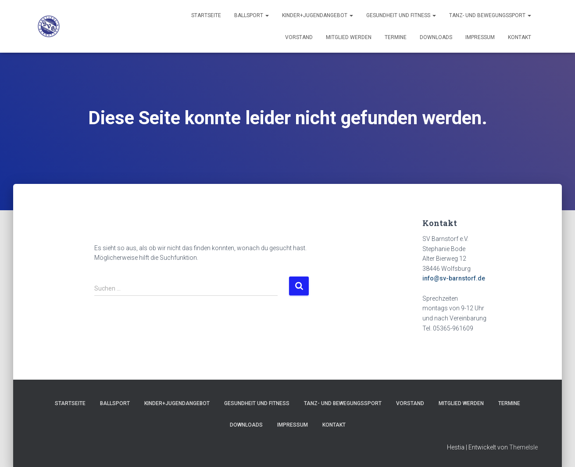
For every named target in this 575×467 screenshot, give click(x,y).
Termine (396, 37)
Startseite (206, 15)
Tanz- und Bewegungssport (490, 15)
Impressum (480, 37)
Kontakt (519, 37)
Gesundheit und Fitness (401, 15)
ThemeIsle (523, 447)
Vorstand (299, 37)
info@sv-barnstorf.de (453, 278)
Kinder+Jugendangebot (317, 15)
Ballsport (251, 15)
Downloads (436, 37)
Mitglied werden (348, 37)
